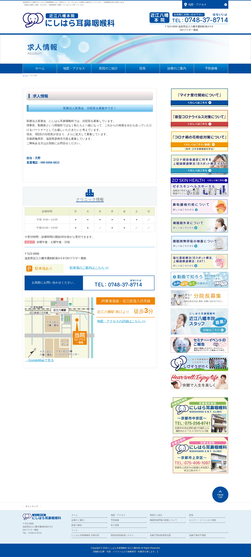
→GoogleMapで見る (39, 360)
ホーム (74, 515)
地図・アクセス (118, 515)
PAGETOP (220, 495)
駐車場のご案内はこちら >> (89, 267)
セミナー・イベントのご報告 (202, 520)
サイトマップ (31, 506)
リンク (74, 530)
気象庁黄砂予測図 (197, 535)
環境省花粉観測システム (122, 535)
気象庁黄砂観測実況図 (160, 535)
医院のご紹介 (156, 515)
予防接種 (115, 520)
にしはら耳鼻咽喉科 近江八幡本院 (124, 548)
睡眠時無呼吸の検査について (163, 520)
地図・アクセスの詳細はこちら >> (121, 321)
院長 (191, 515)
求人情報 (115, 525)
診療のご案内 (77, 520)
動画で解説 (76, 525)
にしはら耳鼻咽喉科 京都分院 (85, 535)
